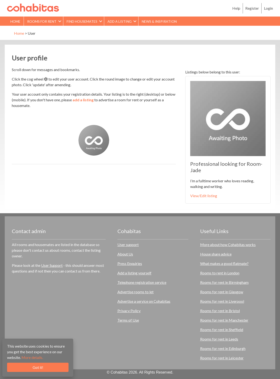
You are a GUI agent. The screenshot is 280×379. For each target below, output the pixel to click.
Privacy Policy (129, 310)
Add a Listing (120, 21)
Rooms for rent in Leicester (222, 358)
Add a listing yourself (134, 273)
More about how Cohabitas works (228, 244)
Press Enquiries (129, 263)
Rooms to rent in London (219, 273)
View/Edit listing (203, 195)
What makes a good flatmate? (224, 263)
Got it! (38, 367)
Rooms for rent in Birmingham (224, 282)
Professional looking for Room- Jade (226, 167)
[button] (59, 21)
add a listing (83, 100)
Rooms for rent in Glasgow (221, 292)
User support (128, 244)
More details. (32, 357)
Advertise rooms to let (135, 292)
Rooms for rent (41, 21)
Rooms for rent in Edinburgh (223, 348)
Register (252, 8)
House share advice (216, 254)
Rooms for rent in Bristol (220, 310)
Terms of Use (128, 320)
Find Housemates (82, 21)
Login (268, 8)
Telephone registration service (141, 282)
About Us (125, 254)
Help (236, 8)
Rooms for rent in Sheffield (221, 329)
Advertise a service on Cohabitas (143, 301)
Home (15, 21)
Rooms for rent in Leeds (219, 339)
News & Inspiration (159, 21)
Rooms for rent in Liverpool (222, 301)
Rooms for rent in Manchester (224, 320)
